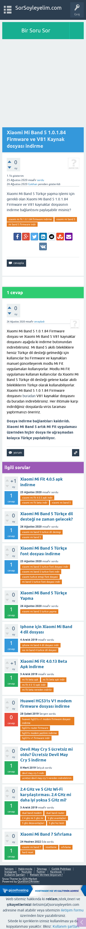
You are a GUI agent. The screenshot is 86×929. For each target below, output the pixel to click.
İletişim (9, 869)
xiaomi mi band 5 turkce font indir (40, 571)
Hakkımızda (25, 869)
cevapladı (39, 321)
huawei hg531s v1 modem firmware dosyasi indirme (46, 721)
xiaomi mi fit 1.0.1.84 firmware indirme (30, 219)
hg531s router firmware (35, 728)
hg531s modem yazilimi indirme (39, 733)
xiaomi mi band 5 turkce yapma (39, 611)
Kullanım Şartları (15, 874)
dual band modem (32, 813)
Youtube (26, 872)
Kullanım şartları (66, 926)
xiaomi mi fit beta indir (34, 502)
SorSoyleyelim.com (38, 8)
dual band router (55, 813)
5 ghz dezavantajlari (33, 823)
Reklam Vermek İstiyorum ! (46, 874)
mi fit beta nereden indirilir (37, 689)
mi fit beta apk (30, 679)
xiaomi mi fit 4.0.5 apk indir (37, 497)
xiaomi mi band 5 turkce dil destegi (41, 532)
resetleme (51, 847)
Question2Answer (29, 881)
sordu (40, 180)
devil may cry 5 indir (33, 773)
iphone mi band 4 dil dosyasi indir (40, 645)
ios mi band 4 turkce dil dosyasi (39, 650)
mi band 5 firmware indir (22, 224)
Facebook (56, 872)
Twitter (40, 872)
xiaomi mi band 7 (31, 847)
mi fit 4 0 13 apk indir (34, 684)
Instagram (11, 872)
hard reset (27, 852)
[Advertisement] (43, 84)
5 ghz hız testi (56, 823)
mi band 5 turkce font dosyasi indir (41, 581)
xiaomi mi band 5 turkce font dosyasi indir (45, 566)
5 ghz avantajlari (57, 818)
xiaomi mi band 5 (65, 219)
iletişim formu (72, 910)
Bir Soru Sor (35, 30)
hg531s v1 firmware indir (36, 738)
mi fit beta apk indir (54, 679)
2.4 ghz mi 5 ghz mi (32, 818)
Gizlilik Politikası (61, 869)
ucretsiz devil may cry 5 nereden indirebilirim (46, 778)
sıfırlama (66, 847)
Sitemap (42, 869)
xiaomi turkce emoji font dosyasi (40, 576)
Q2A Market (29, 878)
